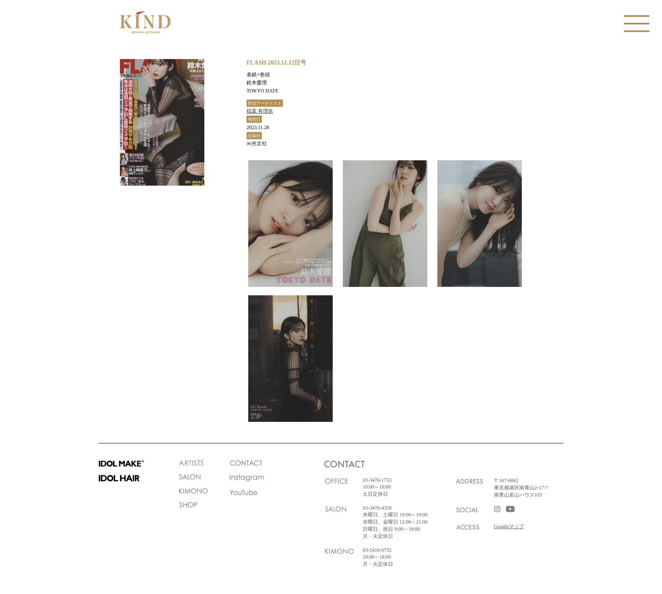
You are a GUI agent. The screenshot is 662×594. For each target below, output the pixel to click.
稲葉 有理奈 (260, 111)
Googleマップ (509, 526)
